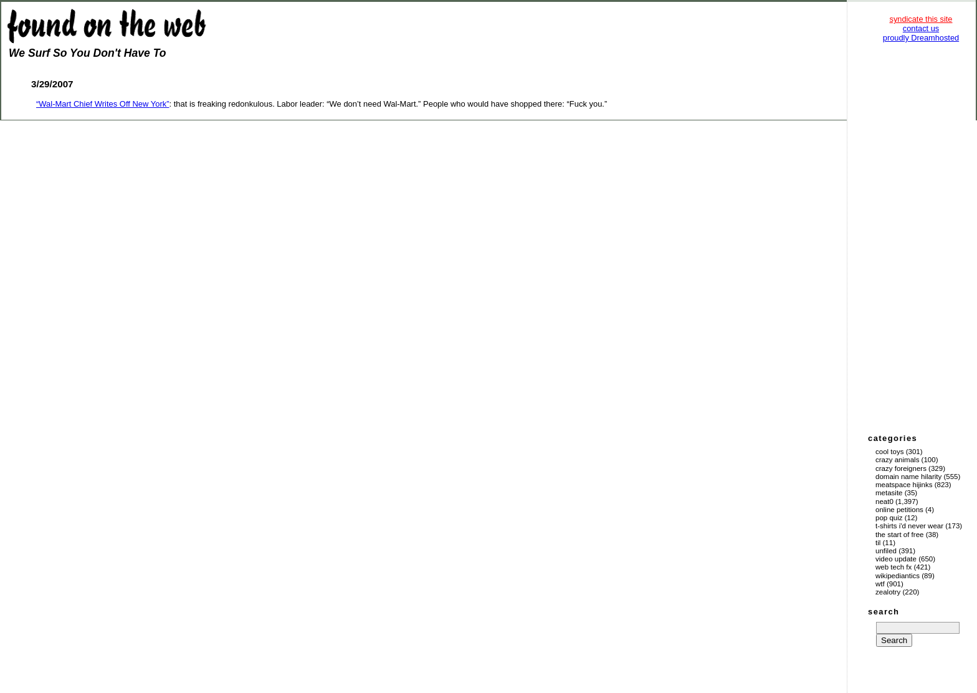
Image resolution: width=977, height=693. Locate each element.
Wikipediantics (897, 575)
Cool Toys (889, 451)
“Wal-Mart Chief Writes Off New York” (102, 104)
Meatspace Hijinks (904, 484)
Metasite (889, 493)
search (883, 611)
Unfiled (886, 551)
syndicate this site (920, 19)
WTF (880, 584)
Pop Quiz (889, 517)
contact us (921, 28)
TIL (877, 542)
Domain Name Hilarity (908, 476)
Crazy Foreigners (901, 468)
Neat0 (884, 501)
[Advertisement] (921, 237)
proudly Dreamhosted (921, 37)
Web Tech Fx (893, 567)
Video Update (896, 559)
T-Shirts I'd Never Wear (909, 526)
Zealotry (887, 592)
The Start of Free (899, 534)
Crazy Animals (897, 459)
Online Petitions (899, 509)
